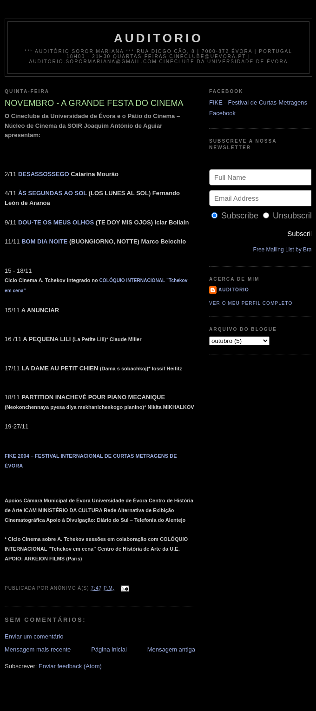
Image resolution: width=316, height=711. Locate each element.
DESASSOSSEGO (43, 174)
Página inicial (109, 649)
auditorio (158, 38)
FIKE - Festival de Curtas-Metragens (258, 102)
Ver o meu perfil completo (251, 303)
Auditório (233, 289)
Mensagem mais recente (38, 649)
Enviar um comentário (34, 636)
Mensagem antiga (171, 649)
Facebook (222, 113)
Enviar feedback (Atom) (70, 666)
